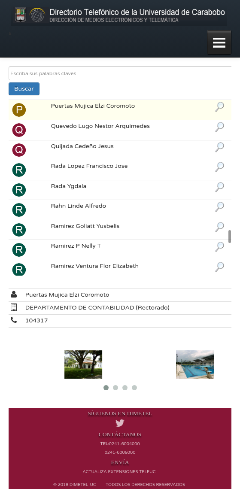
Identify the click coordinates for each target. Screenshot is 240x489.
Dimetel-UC (83, 484)
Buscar (24, 88)
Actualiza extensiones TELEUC (118, 471)
